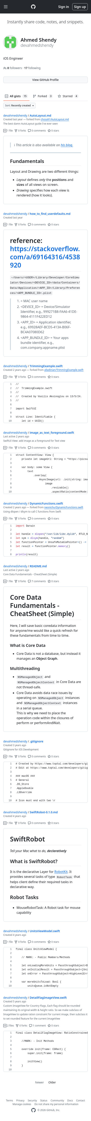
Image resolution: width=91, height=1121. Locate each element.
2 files (8, 1025)
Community (57, 1100)
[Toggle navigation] (5, 6)
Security (32, 1100)
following (32, 68)
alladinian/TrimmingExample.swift (63, 370)
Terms (9, 1100)
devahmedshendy (15, 115)
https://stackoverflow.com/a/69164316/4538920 (45, 256)
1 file (8, 130)
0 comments (37, 130)
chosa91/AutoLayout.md (55, 119)
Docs (70, 1100)
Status (43, 1100)
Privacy (20, 1100)
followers (13, 68)
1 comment (37, 1025)
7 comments (37, 581)
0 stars (53, 130)
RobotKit (61, 871)
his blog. (67, 145)
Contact (80, 1100)
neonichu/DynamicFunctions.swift (63, 507)
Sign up (80, 6)
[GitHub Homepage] (33, 1110)
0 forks (20, 130)
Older (52, 1082)
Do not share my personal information (56, 1104)
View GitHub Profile (45, 80)
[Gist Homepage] (33, 6)
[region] (45, 170)
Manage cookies (22, 1104)
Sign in (63, 6)
